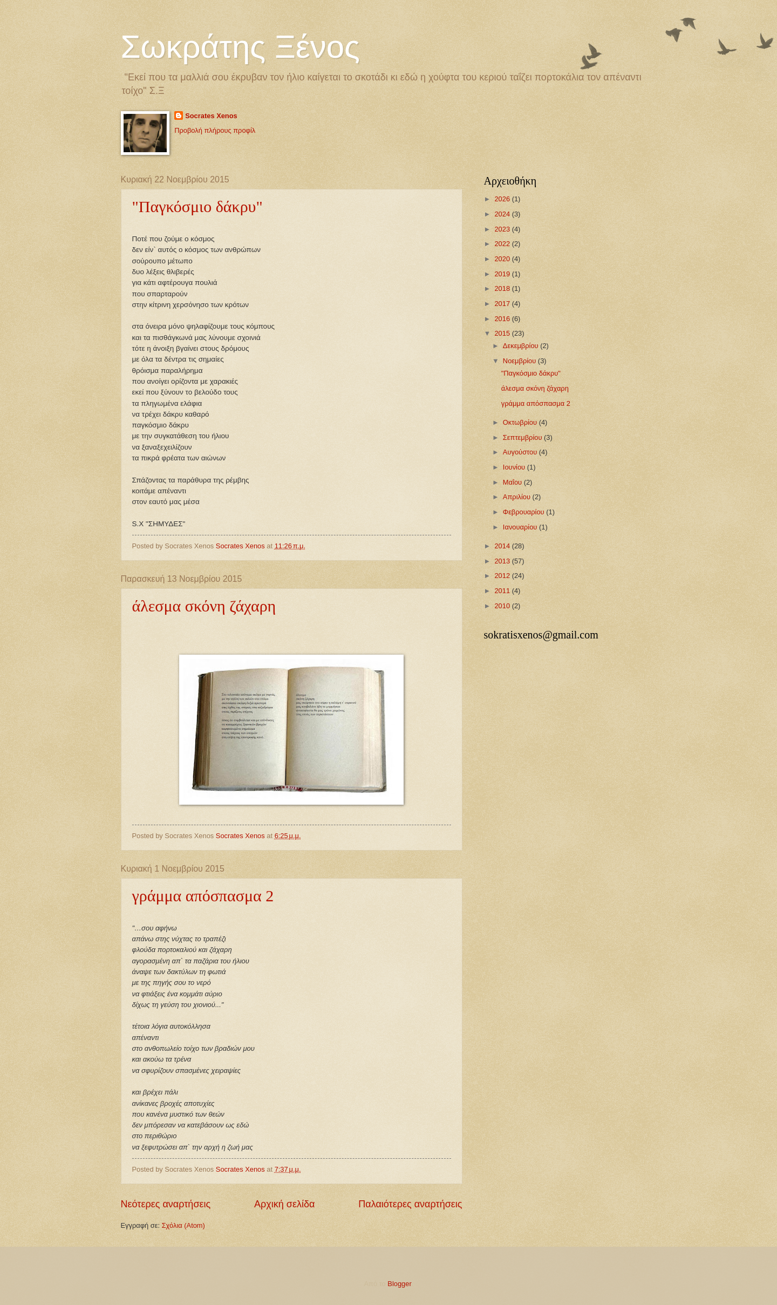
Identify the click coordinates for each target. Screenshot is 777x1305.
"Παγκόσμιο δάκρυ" (197, 206)
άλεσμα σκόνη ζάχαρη (204, 606)
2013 (503, 561)
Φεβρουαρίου (524, 512)
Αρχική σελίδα (284, 1204)
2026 (503, 199)
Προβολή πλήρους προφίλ (214, 130)
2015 (503, 333)
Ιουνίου (515, 467)
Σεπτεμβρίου (523, 437)
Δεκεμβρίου (521, 346)
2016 (503, 319)
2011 (503, 591)
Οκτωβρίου (521, 422)
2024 (503, 214)
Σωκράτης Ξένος (240, 47)
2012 (503, 576)
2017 (503, 304)
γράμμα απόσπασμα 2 (203, 896)
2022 (503, 244)
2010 (503, 606)
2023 (503, 229)
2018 (503, 288)
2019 (503, 274)
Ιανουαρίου (521, 527)
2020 (503, 259)
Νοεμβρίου (520, 361)
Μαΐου (513, 482)
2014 (503, 546)
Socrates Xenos (211, 116)
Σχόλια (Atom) (183, 1225)
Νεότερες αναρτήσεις (166, 1204)
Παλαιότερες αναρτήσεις (410, 1204)
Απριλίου (518, 497)
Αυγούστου (521, 452)
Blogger (399, 1284)
